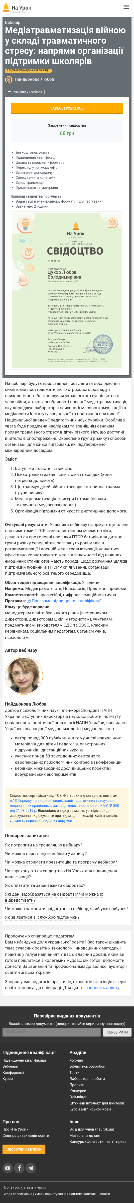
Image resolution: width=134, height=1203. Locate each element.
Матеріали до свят (86, 1135)
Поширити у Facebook (25, 92)
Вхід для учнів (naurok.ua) (92, 1129)
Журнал (76, 1060)
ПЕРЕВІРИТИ (117, 1032)
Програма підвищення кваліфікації (64, 600)
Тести (75, 1072)
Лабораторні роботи (87, 1078)
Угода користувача (17, 1194)
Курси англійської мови (90, 1109)
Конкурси (78, 1091)
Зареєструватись (67, 108)
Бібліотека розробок (87, 1066)
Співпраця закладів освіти (25, 1135)
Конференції (13, 1072)
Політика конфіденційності (89, 1194)
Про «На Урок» (15, 1129)
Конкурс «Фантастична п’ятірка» (98, 1141)
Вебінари (10, 1066)
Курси (7, 1078)
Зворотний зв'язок (23, 1149)
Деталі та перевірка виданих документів (43, 821)
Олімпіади (79, 1097)
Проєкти (77, 1085)
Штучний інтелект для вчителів (97, 1103)
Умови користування (51, 1194)
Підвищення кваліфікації (24, 1060)
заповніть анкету (102, 987)
